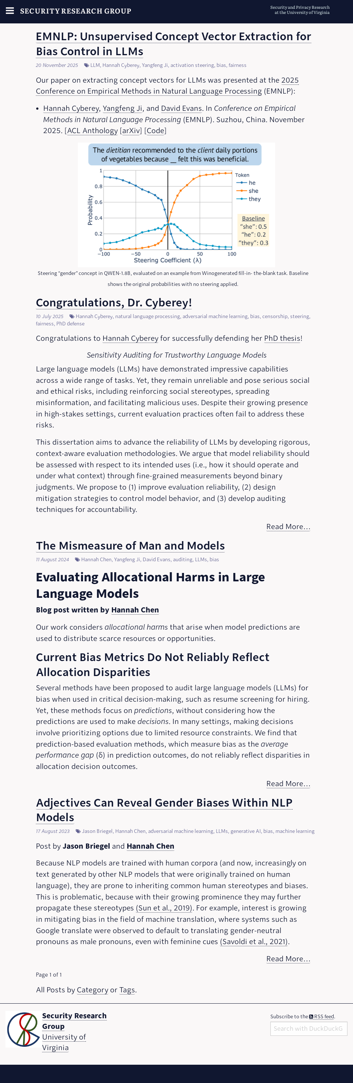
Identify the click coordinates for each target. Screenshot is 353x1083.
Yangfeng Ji (155, 65)
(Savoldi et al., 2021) (254, 941)
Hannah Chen (96, 559)
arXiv (131, 131)
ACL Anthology (92, 131)
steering (299, 316)
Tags (127, 990)
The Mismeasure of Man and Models (130, 545)
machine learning (295, 831)
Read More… (288, 526)
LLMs (201, 559)
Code (155, 131)
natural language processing (147, 316)
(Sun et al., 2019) (164, 908)
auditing (182, 559)
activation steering (192, 65)
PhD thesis (282, 338)
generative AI (245, 831)
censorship (275, 316)
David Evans (181, 108)
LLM (95, 65)
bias (221, 65)
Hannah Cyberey (120, 65)
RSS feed (321, 1016)
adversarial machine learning (215, 316)
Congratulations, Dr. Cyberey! (114, 302)
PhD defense (70, 324)
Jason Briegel (97, 831)
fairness (238, 65)
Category (92, 990)
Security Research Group (75, 10)
